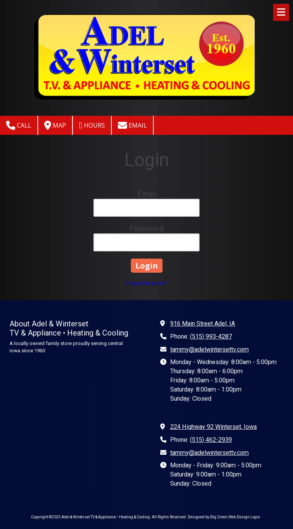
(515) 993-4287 (211, 336)
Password (146, 228)
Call (18, 125)
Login (255, 517)
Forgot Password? (146, 283)
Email (132, 125)
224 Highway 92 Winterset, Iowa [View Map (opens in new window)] (213, 426)
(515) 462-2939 (211, 439)
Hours (92, 125)
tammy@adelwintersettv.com (209, 349)
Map (55, 125)
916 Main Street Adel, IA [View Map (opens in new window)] (202, 323)
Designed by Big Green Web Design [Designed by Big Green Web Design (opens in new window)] (219, 517)
